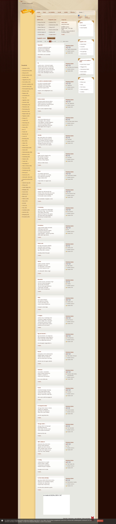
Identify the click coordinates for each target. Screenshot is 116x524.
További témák (52, 34)
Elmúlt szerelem (26, 75)
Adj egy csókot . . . (42, 423)
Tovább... (63, 34)
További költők (41, 34)
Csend (39, 387)
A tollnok (82, 91)
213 (52, 41)
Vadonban (40, 369)
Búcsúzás (24, 111)
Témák (44, 12)
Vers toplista (83, 25)
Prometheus (40, 225)
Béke (23, 196)
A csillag (40, 459)
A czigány (40, 315)
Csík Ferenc (83, 74)
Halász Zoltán (41, 27)
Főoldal (38, 12)
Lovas (23, 136)
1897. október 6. (41, 441)
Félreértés (24, 106)
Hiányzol (24, 73)
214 (55, 41)
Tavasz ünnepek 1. (85, 89)
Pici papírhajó (83, 51)
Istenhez (24, 212)
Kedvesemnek (25, 70)
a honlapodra (87, 17)
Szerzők (59, 12)
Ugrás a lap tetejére (86, 518)
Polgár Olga (40, 24)
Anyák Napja (25, 187)
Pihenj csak (83, 82)
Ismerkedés (25, 95)
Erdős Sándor (83, 71)
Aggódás (24, 100)
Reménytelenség (26, 88)
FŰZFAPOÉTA (84, 54)
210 (45, 41)
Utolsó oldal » (66, 41)
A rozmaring (40, 207)
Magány (24, 93)
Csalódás (24, 210)
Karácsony (24, 174)
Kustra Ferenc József (65, 24)
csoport (80, 17)
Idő (23, 203)
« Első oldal (39, 41)
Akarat (23, 150)
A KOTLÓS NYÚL (84, 49)
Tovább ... (40, 57)
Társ (23, 97)
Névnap (24, 172)
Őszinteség (25, 109)
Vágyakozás (25, 79)
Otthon (23, 145)
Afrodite (39, 135)
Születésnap (25, 170)
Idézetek (72, 12)
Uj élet (39, 117)
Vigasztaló (40, 45)
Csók (23, 205)
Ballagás (24, 189)
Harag (23, 118)
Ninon (39, 171)
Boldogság (24, 104)
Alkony (39, 261)
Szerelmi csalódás (26, 84)
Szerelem (24, 68)
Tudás (23, 161)
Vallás (23, 143)
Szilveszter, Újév (26, 177)
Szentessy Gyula (69, 45)
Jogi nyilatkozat (78, 518)
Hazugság (24, 163)
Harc (23, 207)
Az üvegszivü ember (42, 405)
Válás (39, 297)
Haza (23, 201)
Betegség (24, 214)
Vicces (23, 127)
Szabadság (25, 156)
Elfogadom (100, 520)
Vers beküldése (51, 12)
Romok (39, 351)
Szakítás (24, 77)
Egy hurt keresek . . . (42, 333)
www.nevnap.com (29, 3)
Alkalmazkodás (25, 152)
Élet (23, 140)
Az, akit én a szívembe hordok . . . (45, 81)
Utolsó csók (40, 243)
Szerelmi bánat (25, 86)
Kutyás (24, 131)
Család (24, 120)
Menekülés (40, 279)
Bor (23, 129)
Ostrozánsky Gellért (85, 69)
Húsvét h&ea (83, 44)
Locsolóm (83, 46)
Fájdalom (24, 116)
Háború (24, 198)
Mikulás (24, 194)
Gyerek (24, 125)
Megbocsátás (25, 113)
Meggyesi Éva (84, 66)
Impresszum (71, 518)
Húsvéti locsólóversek (27, 179)
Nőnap (23, 185)
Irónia (82, 84)
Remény (24, 91)
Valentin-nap (25, 182)
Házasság (24, 122)
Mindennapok (25, 147)
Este (39, 153)
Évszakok (24, 216)
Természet (24, 168)
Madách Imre (41, 29)
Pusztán (39, 189)
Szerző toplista (84, 27)
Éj (38, 63)
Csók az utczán (41, 99)
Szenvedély (25, 82)
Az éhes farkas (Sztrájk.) (43, 477)
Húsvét (24, 191)
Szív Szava (83, 87)
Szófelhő (66, 12)
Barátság (24, 138)
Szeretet (24, 102)
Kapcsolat (65, 518)
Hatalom (24, 159)
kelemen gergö (41, 32)
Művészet (24, 154)
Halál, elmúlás (25, 165)
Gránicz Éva (40, 22)
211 (47, 41)
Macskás (24, 134)
